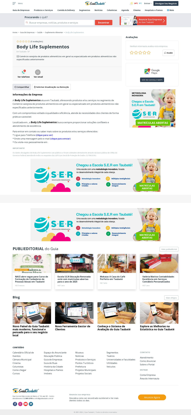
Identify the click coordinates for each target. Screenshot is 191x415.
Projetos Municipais (85, 370)
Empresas (21, 10)
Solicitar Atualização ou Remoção (51, 87)
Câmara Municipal (22, 359)
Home (15, 32)
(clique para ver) (44, 135)
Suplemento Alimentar (54, 32)
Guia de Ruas (50, 363)
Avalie (168, 52)
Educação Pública (53, 355)
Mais (170, 10)
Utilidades (112, 363)
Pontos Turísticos (84, 363)
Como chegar (19, 370)
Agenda (125, 10)
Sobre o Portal (147, 364)
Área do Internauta (149, 378)
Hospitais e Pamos (154, 10)
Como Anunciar (148, 361)
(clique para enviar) (60, 138)
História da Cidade (53, 366)
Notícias (99, 10)
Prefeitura (80, 366)
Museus (79, 352)
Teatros (111, 355)
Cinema (136, 10)
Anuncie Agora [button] (152, 397)
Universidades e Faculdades (121, 359)
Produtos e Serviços (43, 10)
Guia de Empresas (27, 32)
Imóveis (48, 373)
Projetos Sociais (83, 373)
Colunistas (112, 10)
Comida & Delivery (66, 10)
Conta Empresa (147, 374)
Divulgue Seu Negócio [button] (166, 3)
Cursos (16, 373)
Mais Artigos (171, 298)
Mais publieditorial (169, 249)
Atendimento (146, 357)
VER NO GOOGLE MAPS (152, 80)
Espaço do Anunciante (55, 352)
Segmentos (84, 10)
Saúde (39, 32)
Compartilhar (21, 87)
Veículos (111, 366)
